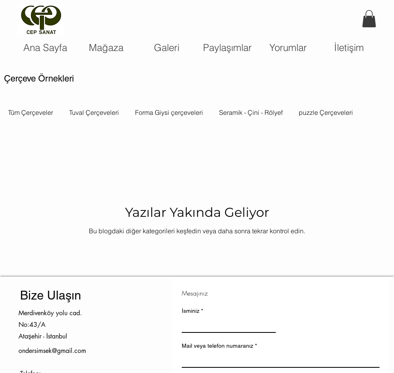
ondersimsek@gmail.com (52, 351)
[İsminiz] (226, 325)
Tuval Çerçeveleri (94, 112)
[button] (369, 18)
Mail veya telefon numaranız (219, 345)
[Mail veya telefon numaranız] (278, 360)
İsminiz (192, 311)
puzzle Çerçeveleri (326, 112)
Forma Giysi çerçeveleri (169, 112)
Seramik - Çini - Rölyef (251, 112)
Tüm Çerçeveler (30, 112)
